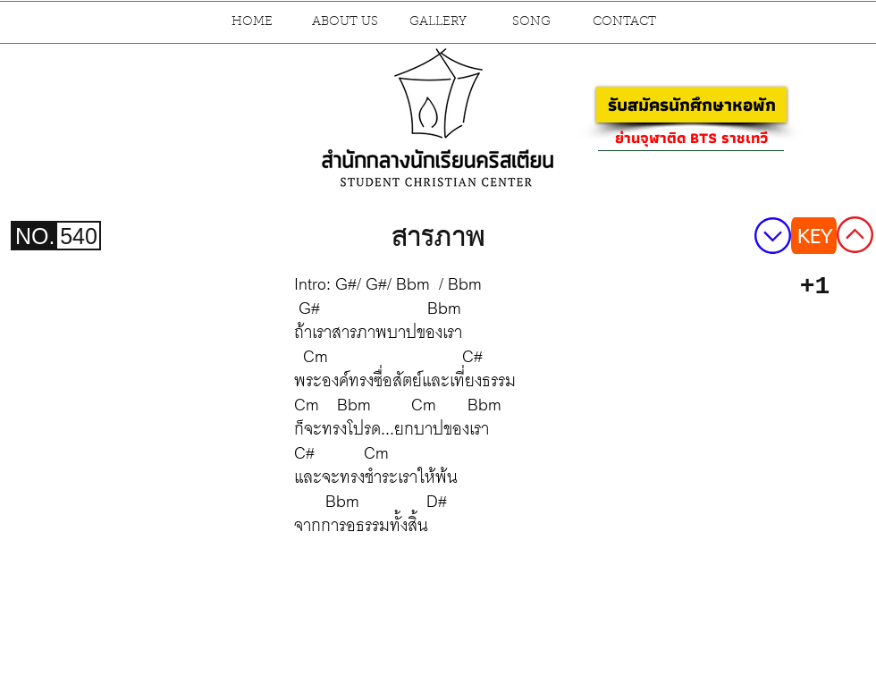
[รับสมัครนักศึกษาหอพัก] (691, 104)
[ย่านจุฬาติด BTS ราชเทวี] (691, 137)
